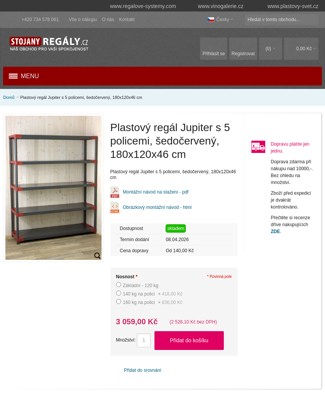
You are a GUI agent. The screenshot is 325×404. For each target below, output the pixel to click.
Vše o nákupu (83, 19)
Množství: (126, 340)
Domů (8, 97)
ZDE (275, 231)
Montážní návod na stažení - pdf (156, 192)
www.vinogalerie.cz (217, 6)
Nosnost (127, 276)
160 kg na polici (153, 302)
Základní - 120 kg (141, 285)
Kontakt (127, 19)
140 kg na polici (153, 294)
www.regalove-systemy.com (139, 6)
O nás (108, 19)
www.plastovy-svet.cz (287, 6)
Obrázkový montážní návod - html (157, 207)
